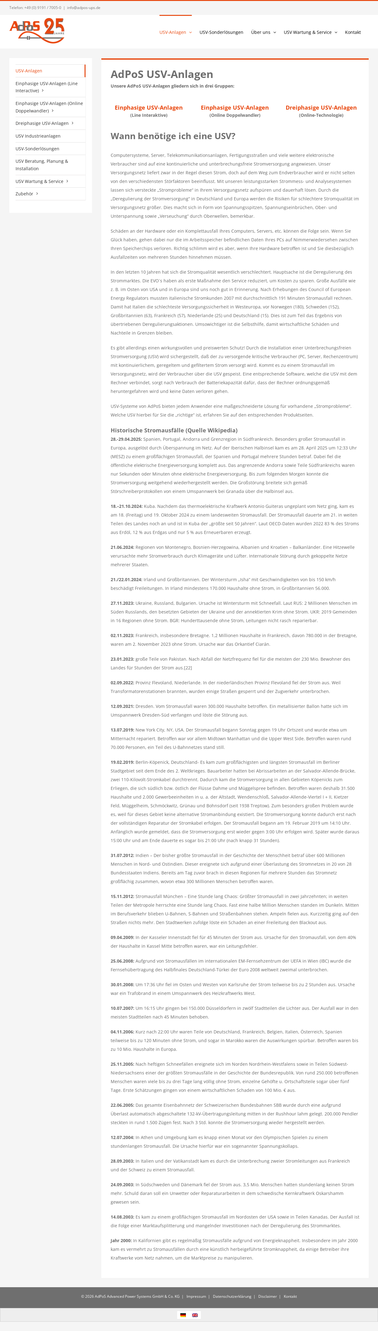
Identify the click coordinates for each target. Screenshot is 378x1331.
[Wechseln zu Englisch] (195, 1315)
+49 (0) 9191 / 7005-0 (42, 7)
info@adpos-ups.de (83, 7)
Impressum (196, 1296)
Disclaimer (267, 1296)
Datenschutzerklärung (231, 1296)
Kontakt (290, 1296)
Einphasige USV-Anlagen (149, 107)
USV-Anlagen (29, 71)
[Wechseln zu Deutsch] (183, 1315)
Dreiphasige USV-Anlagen (321, 107)
